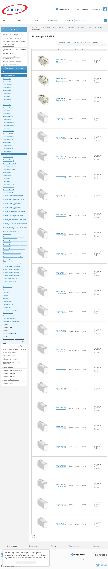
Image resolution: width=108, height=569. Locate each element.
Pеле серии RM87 (7, 172)
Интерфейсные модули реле (10, 310)
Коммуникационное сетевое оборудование (11, 363)
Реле (4, 72)
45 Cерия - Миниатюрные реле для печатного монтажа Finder (15, 245)
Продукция (22, 20)
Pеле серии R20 (7, 96)
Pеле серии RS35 (7, 84)
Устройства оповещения (9, 333)
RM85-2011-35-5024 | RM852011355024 (61, 215)
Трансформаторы (8, 53)
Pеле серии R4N (7, 93)
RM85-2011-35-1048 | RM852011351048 (61, 331)
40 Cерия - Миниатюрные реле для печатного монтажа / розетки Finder (15, 228)
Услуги (36, 20)
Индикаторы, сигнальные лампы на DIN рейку (13, 342)
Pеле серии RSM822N (8, 125)
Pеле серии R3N (7, 87)
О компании (6, 20)
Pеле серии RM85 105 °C (9, 164)
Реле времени (6, 292)
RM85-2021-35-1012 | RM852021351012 (61, 118)
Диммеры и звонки (8, 327)
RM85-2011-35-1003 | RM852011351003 (61, 427)
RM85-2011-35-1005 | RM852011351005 (61, 369)
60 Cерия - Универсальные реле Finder (13, 264)
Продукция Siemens (9, 376)
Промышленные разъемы (11, 356)
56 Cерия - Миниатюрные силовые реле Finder (13, 260)
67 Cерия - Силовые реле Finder (11, 275)
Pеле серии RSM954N (8, 122)
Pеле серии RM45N (8, 108)
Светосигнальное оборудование (12, 35)
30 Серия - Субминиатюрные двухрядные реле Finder (14, 212)
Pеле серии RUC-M (8, 192)
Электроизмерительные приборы (13, 346)
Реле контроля (7, 301)
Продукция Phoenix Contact (11, 380)
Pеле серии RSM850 (8, 134)
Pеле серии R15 (7, 181)
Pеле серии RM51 (7, 102)
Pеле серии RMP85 (8, 157)
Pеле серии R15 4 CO (8, 190)
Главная (35, 27)
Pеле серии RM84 (7, 151)
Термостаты (6, 330)
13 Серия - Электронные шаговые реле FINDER (13, 196)
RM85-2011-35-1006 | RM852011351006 (61, 408)
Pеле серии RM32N (8, 99)
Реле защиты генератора (9, 318)
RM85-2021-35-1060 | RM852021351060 (61, 504)
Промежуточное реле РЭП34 (10, 281)
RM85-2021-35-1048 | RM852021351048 (61, 485)
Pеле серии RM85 (7, 154)
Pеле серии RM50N (8, 139)
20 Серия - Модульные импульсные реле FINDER (13, 200)
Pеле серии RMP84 (8, 148)
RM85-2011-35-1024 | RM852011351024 (61, 176)
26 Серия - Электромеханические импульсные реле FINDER (12, 204)
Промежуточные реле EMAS (10, 278)
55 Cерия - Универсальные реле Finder (13, 257)
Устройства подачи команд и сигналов (14, 349)
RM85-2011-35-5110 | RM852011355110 (61, 273)
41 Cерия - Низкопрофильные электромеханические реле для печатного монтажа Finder (14, 233)
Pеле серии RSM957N (8, 131)
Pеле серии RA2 (7, 105)
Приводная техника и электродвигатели (9, 45)
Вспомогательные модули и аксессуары (13, 339)
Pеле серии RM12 (7, 142)
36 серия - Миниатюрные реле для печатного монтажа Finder (15, 224)
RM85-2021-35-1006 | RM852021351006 (61, 446)
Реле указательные (8, 304)
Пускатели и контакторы (10, 65)
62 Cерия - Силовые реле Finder (11, 266)
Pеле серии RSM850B (8, 136)
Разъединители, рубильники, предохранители (11, 57)
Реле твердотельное (8, 290)
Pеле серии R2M (7, 82)
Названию (76, 42)
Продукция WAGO (8, 383)
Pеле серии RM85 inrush (9, 169)
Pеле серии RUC (7, 90)
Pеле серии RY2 (7, 178)
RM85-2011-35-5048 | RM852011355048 (61, 311)
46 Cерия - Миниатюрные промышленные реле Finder (14, 249)
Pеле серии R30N (7, 119)
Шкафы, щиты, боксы (9, 352)
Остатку (85, 42)
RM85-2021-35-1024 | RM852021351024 (61, 195)
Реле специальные (8, 313)
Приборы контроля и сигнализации (13, 68)
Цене (68, 42)
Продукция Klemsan (9, 373)
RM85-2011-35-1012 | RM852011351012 (61, 138)
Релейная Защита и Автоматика (12, 38)
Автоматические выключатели (12, 61)
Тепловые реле (7, 307)
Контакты (69, 20)
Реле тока (5, 295)
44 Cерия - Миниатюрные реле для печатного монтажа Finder (15, 241)
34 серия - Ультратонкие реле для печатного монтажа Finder (14, 220)
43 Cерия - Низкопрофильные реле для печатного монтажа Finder (13, 237)
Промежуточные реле (9, 75)
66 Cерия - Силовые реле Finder (11, 272)
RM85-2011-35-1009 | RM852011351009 (61, 388)
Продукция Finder (8, 367)
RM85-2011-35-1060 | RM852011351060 (61, 350)
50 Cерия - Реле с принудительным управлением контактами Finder (12, 253)
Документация (52, 20)
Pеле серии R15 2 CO (8, 184)
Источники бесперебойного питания (14, 41)
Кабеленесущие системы (10, 359)
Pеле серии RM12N (8, 116)
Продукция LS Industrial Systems (12, 370)
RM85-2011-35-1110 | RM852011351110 (61, 253)
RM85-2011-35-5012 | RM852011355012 (61, 292)
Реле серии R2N (7, 79)
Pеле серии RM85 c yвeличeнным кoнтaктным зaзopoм (12, 160)
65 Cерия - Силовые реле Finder (11, 269)
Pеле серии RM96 (7, 175)
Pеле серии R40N (7, 128)
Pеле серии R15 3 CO (8, 187)
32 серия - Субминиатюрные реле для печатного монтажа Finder (13, 216)
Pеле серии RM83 (7, 145)
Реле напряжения (7, 287)
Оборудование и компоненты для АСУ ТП (14, 49)
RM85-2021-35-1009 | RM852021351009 (61, 466)
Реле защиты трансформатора (11, 321)
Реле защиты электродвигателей (11, 316)
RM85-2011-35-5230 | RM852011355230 (61, 157)
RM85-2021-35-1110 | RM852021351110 (61, 524)
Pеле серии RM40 (7, 110)
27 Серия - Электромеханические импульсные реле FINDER (12, 208)
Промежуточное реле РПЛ (10, 284)
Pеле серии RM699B (8, 113)
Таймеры (5, 336)
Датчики (5, 324)
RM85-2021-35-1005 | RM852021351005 (61, 234)
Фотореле (5, 298)
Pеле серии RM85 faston (9, 166)
